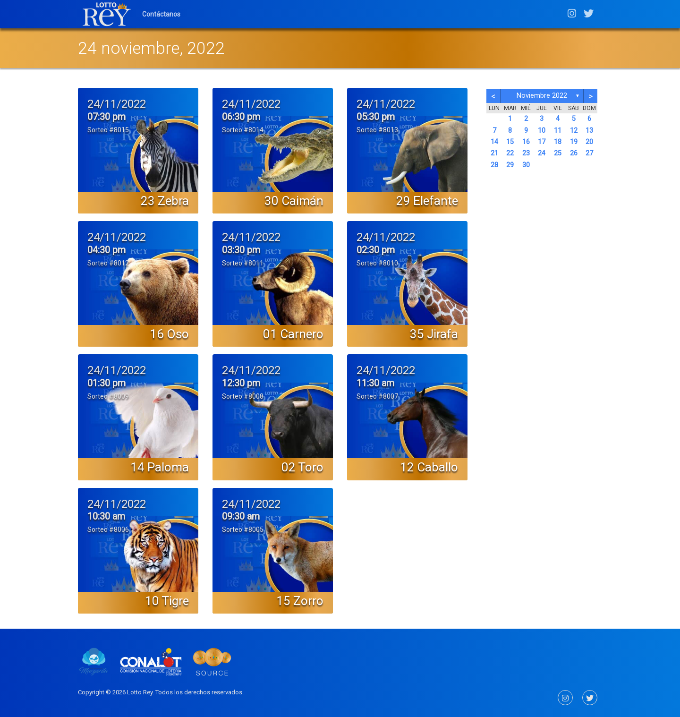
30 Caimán (293, 201)
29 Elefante (427, 201)
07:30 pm (106, 116)
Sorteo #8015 (108, 130)
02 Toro (302, 467)
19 (574, 142)
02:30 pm (376, 250)
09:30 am (241, 516)
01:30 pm (106, 383)
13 (589, 131)
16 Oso (169, 334)
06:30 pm (241, 116)
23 (526, 153)
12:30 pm (241, 383)
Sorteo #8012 (108, 263)
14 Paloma (159, 467)
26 (574, 153)
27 (589, 153)
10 (541, 131)
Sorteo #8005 (243, 529)
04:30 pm (106, 250)
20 (589, 142)
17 (541, 142)
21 (494, 153)
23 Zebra (165, 201)
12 (574, 131)
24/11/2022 (116, 104)
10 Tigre (167, 601)
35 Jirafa (434, 334)
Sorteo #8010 (377, 263)
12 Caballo (429, 467)
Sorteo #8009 (108, 396)
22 (510, 153)
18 (557, 142)
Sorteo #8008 (243, 396)
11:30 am (375, 383)
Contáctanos (161, 14)
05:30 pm (376, 116)
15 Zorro (299, 601)
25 (557, 153)
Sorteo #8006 (108, 529)
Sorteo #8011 (243, 263)
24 (541, 153)
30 (526, 165)
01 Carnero (293, 334)
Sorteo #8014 (243, 130)
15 (510, 142)
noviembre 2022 (542, 96)
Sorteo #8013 (377, 130)
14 (494, 142)
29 (510, 165)
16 (526, 142)
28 (494, 165)
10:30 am (106, 516)
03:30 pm (241, 250)
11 (557, 131)
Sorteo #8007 (377, 396)
